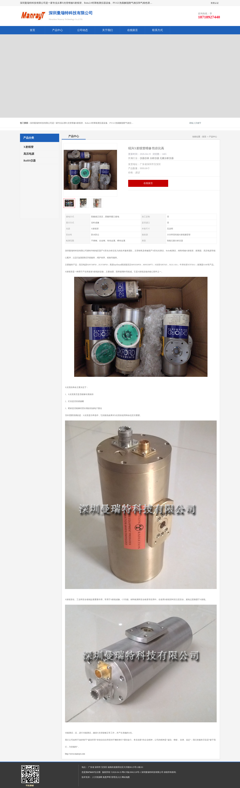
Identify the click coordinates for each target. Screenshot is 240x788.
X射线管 (29, 147)
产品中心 (57, 30)
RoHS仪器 (30, 160)
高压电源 (29, 153)
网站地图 (126, 777)
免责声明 (107, 777)
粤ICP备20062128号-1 (131, 772)
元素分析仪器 (167, 158)
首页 (32, 30)
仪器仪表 (144, 158)
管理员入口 (116, 777)
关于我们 (107, 30)
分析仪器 (154, 158)
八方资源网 (97, 777)
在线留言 (132, 30)
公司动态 (82, 30)
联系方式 (157, 30)
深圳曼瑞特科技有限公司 (152, 772)
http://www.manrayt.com (75, 754)
